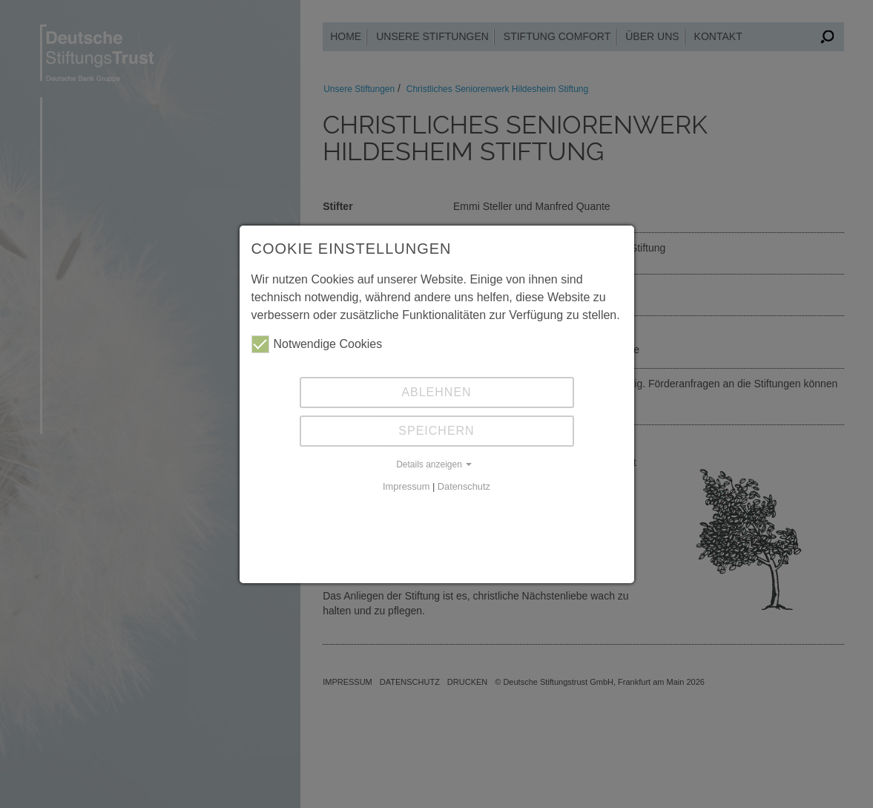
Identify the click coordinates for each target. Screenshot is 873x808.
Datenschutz (464, 486)
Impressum (406, 486)
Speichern (436, 430)
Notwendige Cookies (317, 344)
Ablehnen (436, 392)
